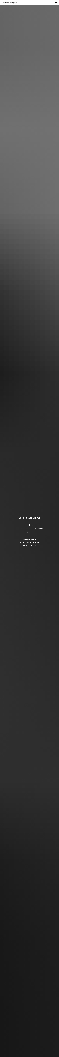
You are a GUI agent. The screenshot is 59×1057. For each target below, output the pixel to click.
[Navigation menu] (56, 2)
